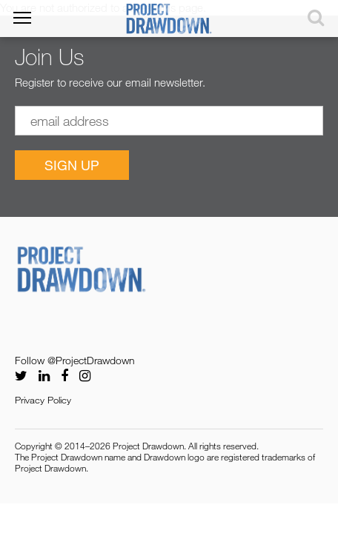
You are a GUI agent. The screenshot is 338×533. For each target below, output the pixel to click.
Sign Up (71, 165)
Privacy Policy (43, 400)
